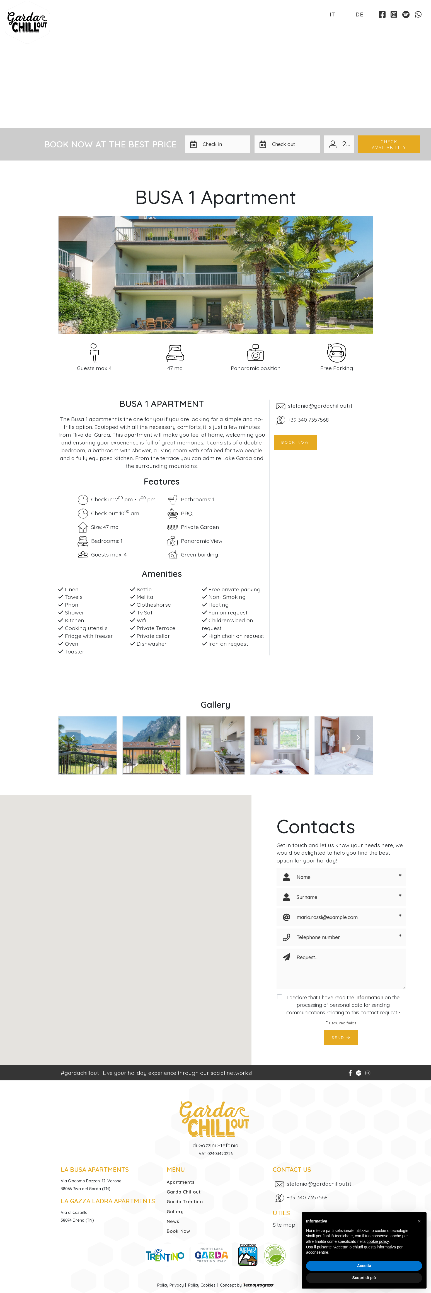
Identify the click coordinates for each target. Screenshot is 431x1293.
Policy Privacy (170, 1285)
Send (341, 1037)
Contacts (344, 28)
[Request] (349, 969)
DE (359, 14)
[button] (224, 144)
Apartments (75, 28)
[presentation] (73, 274)
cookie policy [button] (378, 1241)
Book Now (400, 28)
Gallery (264, 28)
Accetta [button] (364, 1265)
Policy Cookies (202, 1285)
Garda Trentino (207, 28)
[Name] (342, 877)
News (303, 28)
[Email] (342, 917)
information (369, 997)
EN (345, 14)
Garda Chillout (137, 28)
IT (332, 14)
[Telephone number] (342, 937)
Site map (284, 1224)
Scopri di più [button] (364, 1277)
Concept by (247, 1285)
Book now (295, 442)
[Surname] (342, 897)
